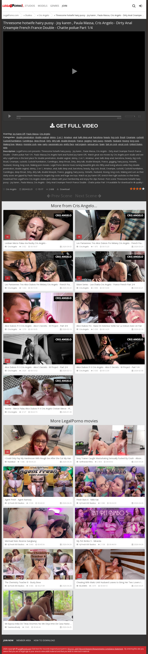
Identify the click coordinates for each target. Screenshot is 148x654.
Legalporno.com (13, 6)
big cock (115, 137)
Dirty (48, 140)
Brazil (122, 137)
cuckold (140, 137)
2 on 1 (60, 137)
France (80, 140)
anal (75, 137)
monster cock (30, 144)
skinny (53, 137)
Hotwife (108, 140)
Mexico (19, 144)
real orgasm (80, 144)
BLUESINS (83, 586)
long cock (134, 140)
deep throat (39, 140)
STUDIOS (30, 5)
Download (63, 189)
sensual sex (92, 144)
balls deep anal (85, 137)
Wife (5, 147)
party (45, 144)
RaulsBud (11, 462)
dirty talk (56, 140)
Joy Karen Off (19, 133)
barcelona (97, 137)
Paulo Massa (32, 133)
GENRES (54, 5)
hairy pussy (98, 140)
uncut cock (123, 144)
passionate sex (56, 144)
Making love (8, 144)
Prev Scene (59, 195)
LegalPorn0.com (24, 649)
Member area (23, 640)
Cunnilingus (28, 140)
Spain (101, 144)
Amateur (68, 137)
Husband (117, 140)
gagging (88, 140)
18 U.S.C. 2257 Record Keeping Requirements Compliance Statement (95, 649)
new (39, 144)
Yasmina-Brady (14, 627)
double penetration (25, 137)
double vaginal (42, 137)
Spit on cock (111, 144)
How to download (44, 640)
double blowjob (68, 140)
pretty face (69, 144)
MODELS (42, 5)
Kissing (125, 140)
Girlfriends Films (86, 462)
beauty (107, 137)
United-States (136, 144)
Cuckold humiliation (12, 140)
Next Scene (88, 195)
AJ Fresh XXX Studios (16, 503)
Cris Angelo (45, 133)
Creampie (130, 137)
